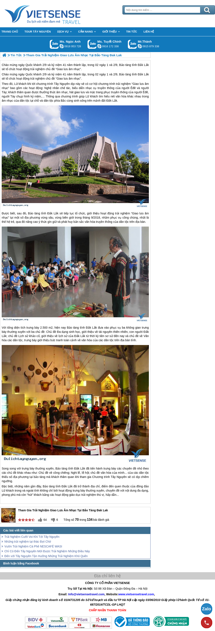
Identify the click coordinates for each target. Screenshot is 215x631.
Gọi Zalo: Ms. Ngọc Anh (54, 44)
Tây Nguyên (62, 83)
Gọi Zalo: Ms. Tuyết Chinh (92, 44)
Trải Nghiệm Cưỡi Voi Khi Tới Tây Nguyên (31, 536)
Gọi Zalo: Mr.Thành (132, 44)
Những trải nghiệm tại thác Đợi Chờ (27, 541)
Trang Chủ (53, 13)
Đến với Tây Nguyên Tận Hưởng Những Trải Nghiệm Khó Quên (46, 556)
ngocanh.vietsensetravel (61, 46)
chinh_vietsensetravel (99, 46)
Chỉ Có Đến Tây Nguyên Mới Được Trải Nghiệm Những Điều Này (47, 551)
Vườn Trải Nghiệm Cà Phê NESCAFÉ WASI (33, 546)
